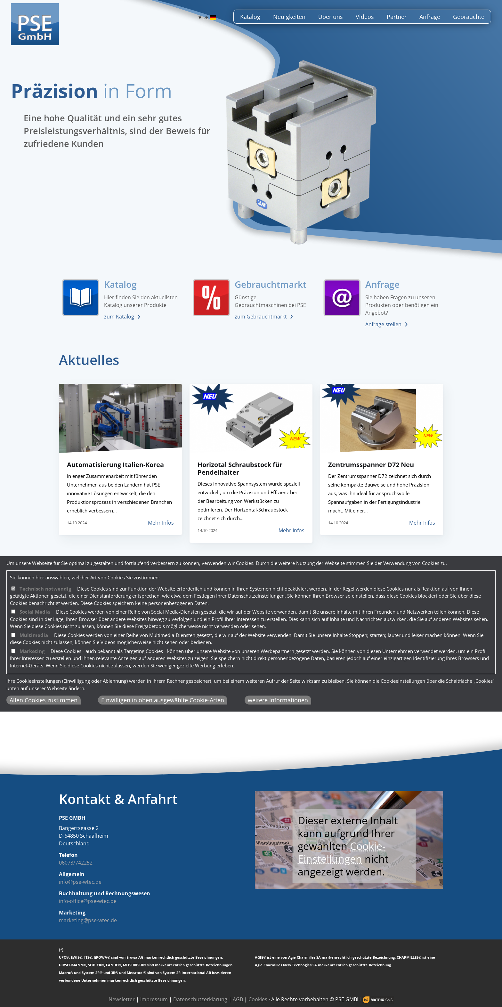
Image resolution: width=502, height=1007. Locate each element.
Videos (365, 16)
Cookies (257, 999)
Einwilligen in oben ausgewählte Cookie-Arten (162, 700)
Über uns (330, 16)
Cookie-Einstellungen (341, 852)
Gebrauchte (468, 16)
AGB (238, 999)
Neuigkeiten (289, 16)
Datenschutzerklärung (200, 999)
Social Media (35, 611)
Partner (397, 16)
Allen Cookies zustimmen (43, 700)
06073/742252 (76, 862)
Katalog (250, 16)
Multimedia (34, 635)
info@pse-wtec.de (80, 881)
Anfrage (429, 16)
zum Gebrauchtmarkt (261, 316)
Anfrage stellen (383, 324)
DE (209, 17)
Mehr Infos (161, 522)
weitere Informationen (278, 700)
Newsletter (122, 999)
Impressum (154, 999)
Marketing (32, 651)
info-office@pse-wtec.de (88, 901)
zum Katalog (119, 316)
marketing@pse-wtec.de (88, 920)
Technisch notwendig (45, 588)
